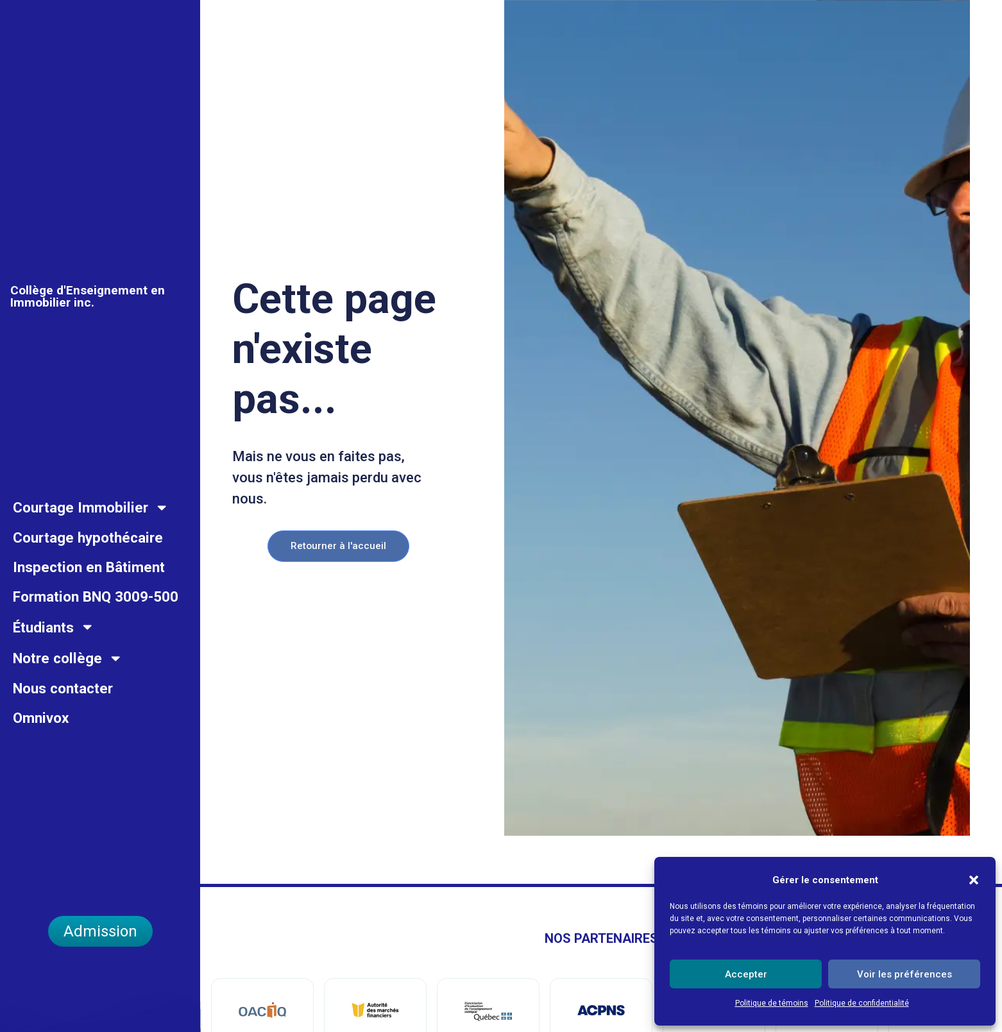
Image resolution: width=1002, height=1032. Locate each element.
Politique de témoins (771, 1003)
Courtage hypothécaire (88, 562)
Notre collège (68, 682)
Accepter (746, 974)
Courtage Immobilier (91, 531)
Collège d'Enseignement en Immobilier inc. (87, 336)
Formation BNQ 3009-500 (95, 621)
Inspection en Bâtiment (89, 592)
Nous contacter (63, 712)
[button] (973, 873)
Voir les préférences (904, 974)
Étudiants (53, 651)
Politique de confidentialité (862, 1003)
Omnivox (41, 742)
